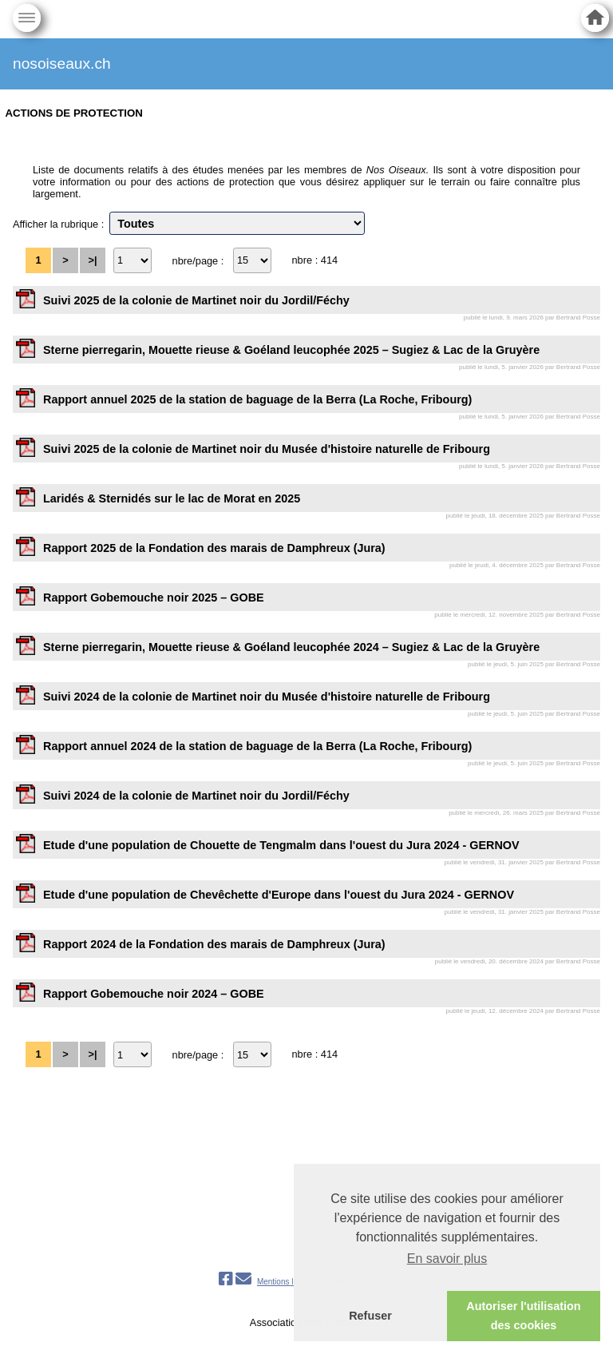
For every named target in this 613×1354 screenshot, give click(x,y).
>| (92, 260)
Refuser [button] (370, 1315)
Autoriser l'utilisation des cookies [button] (523, 1316)
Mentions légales (287, 1281)
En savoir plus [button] (447, 1258)
